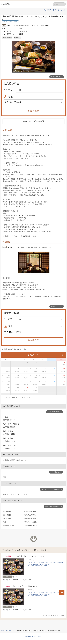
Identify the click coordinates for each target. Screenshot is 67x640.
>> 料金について (56, 76)
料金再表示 (33, 111)
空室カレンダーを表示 (33, 121)
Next (53, 57)
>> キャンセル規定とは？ (53, 506)
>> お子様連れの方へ (54, 411)
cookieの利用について (33, 636)
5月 (62, 355)
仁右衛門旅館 (6, 4)
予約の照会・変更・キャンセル (54, 10)
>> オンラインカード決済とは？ (51, 489)
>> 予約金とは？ (55, 472)
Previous (14, 57)
